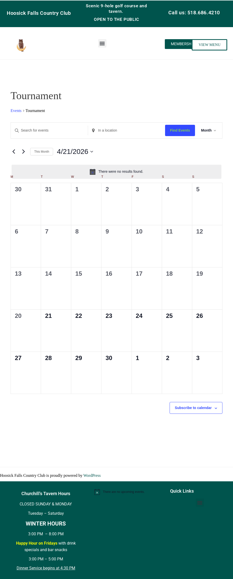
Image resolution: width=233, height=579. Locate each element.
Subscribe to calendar (193, 408)
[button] (102, 43)
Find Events (180, 130)
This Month (41, 151)
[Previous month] (14, 152)
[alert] (116, 172)
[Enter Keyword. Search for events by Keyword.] (49, 130)
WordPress (92, 475)
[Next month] (23, 152)
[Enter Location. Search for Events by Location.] (126, 130)
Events (16, 110)
